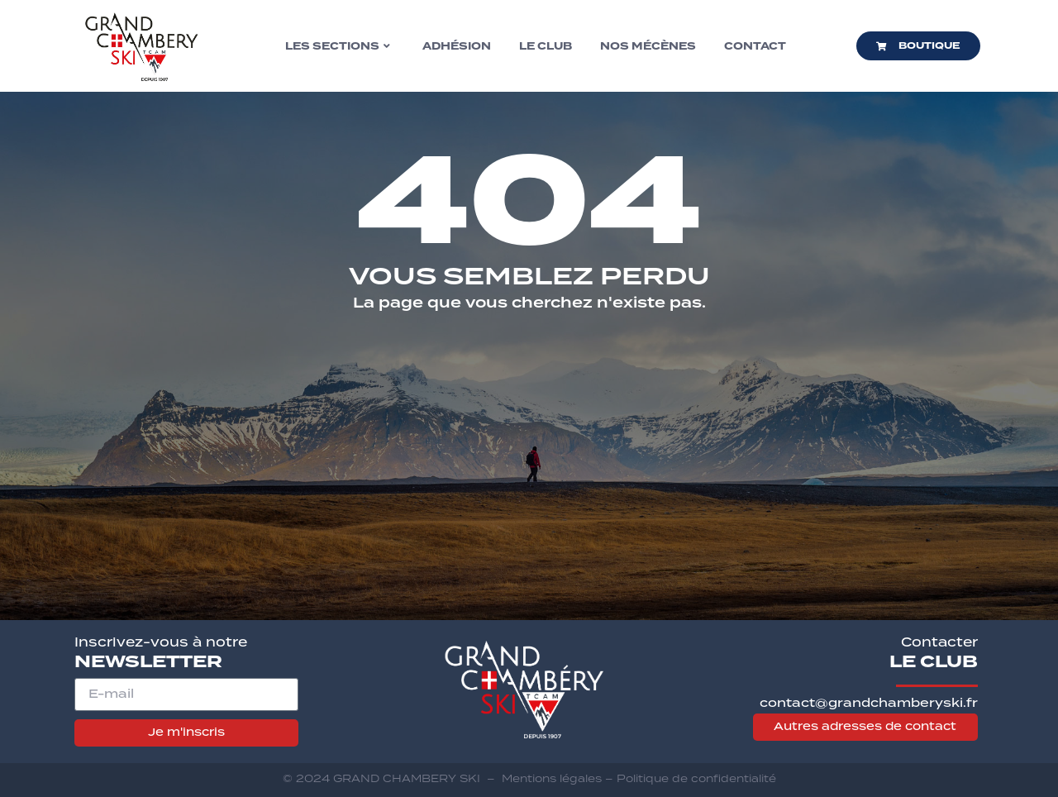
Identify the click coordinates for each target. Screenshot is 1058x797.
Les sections (337, 46)
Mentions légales (552, 778)
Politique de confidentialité (696, 778)
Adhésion (456, 46)
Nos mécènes (648, 46)
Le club (545, 46)
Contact (755, 46)
